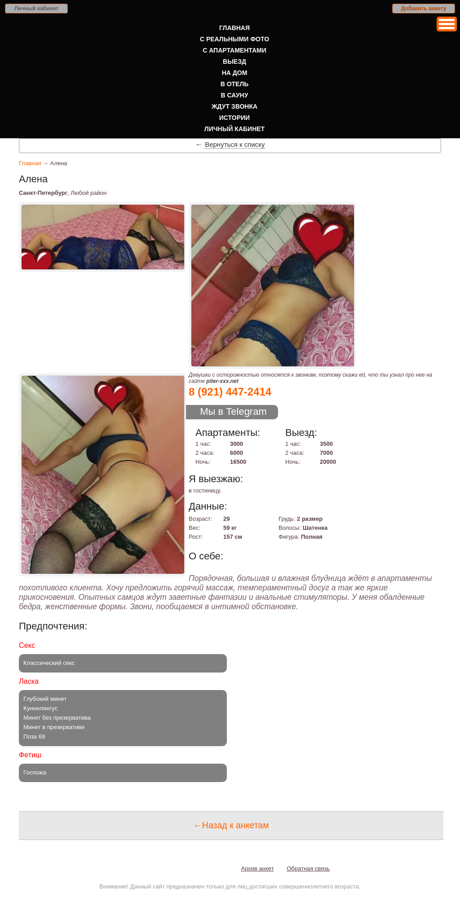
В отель (235, 84)
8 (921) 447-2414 (230, 392)
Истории (234, 117)
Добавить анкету (424, 8)
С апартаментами (234, 50)
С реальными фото (234, 39)
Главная (234, 27)
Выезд (234, 61)
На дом (235, 72)
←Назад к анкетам (231, 825)
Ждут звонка (234, 106)
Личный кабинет (36, 8)
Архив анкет (257, 868)
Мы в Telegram (233, 411)
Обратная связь (308, 868)
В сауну (234, 95)
